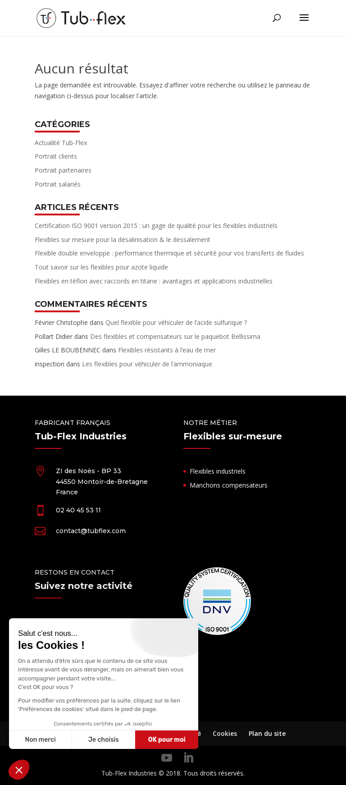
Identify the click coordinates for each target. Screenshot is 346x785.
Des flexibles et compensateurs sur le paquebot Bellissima (175, 336)
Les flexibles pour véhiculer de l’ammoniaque (147, 364)
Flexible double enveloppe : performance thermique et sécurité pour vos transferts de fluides (169, 253)
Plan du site (267, 733)
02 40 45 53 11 (78, 510)
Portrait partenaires (63, 170)
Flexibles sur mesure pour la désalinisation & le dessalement (122, 239)
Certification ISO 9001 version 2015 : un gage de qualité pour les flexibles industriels (156, 225)
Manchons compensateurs (229, 485)
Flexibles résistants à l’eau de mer (167, 350)
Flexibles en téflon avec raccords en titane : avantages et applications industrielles (154, 281)
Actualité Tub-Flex (61, 142)
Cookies (225, 733)
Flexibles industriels (218, 471)
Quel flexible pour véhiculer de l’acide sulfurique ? (176, 322)
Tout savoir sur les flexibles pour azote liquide (101, 267)
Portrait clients (56, 156)
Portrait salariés (58, 184)
